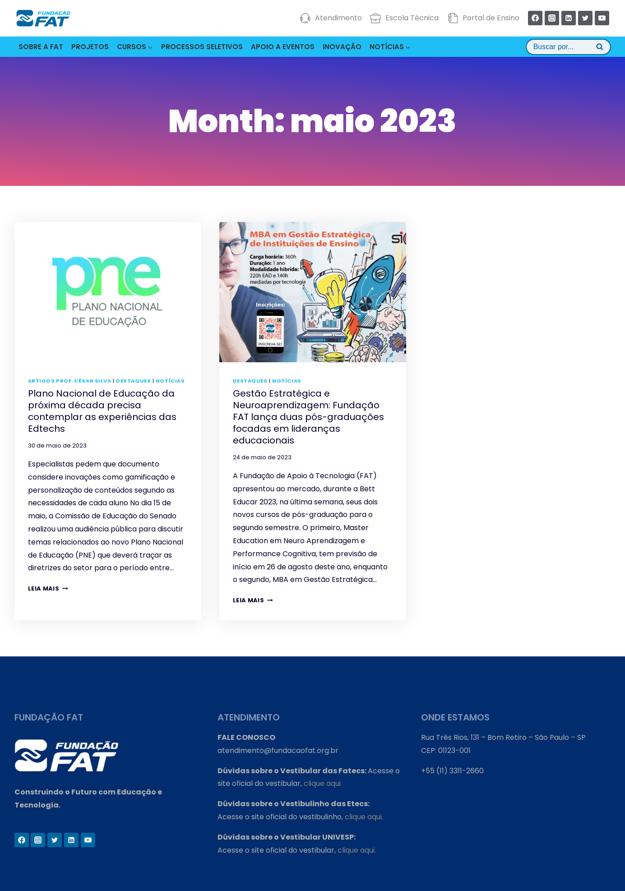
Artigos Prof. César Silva (69, 380)
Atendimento (331, 18)
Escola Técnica (404, 18)
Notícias (170, 380)
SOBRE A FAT (41, 46)
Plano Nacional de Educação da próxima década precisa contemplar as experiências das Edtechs (102, 411)
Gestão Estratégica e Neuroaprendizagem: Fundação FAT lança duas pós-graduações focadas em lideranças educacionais (308, 417)
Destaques (133, 380)
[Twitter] (585, 18)
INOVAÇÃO (342, 46)
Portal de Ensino (483, 18)
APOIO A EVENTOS (283, 46)
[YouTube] (602, 18)
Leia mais (48, 588)
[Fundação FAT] (43, 18)
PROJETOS (90, 46)
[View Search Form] (568, 47)
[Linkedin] (568, 18)
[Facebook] (535, 18)
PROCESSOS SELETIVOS (202, 46)
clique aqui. (323, 783)
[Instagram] (552, 18)
